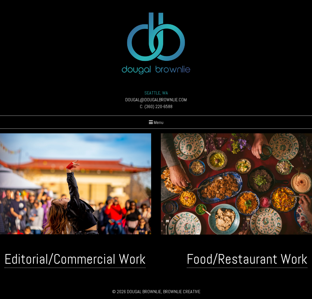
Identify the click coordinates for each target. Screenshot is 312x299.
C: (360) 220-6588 (156, 106)
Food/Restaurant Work (247, 259)
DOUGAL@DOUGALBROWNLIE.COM (156, 100)
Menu (156, 122)
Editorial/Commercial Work (75, 259)
